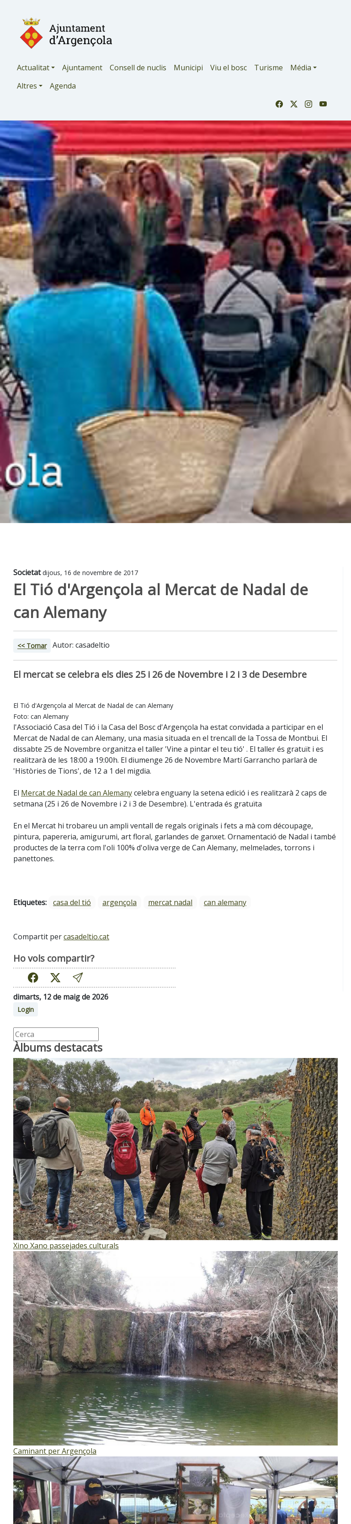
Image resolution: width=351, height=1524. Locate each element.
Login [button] (25, 1009)
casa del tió (72, 902)
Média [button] (300, 68)
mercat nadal (170, 902)
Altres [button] (27, 86)
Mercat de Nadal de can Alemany (76, 793)
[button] (78, 977)
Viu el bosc (228, 68)
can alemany (225, 902)
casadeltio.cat (86, 937)
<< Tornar (32, 645)
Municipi (188, 68)
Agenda (63, 86)
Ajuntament (82, 68)
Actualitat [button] (33, 68)
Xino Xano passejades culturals (66, 1246)
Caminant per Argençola (54, 1451)
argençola (119, 902)
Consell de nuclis (138, 68)
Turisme (268, 68)
